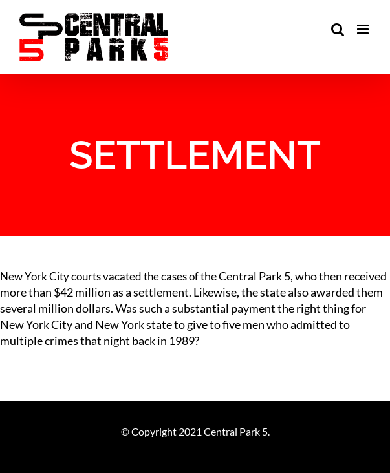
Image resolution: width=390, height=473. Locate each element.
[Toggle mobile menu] (364, 29)
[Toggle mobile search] (337, 29)
